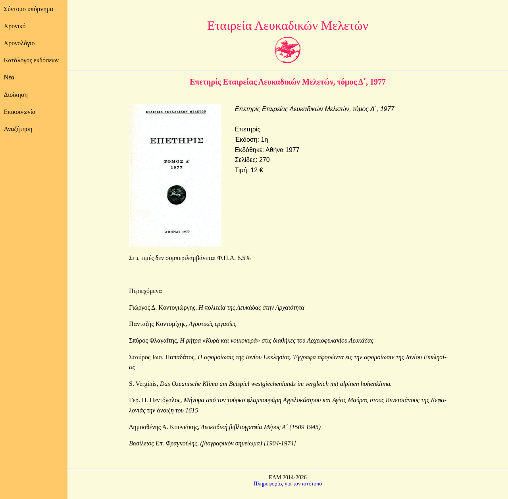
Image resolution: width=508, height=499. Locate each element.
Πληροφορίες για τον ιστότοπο (288, 484)
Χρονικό (15, 26)
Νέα (9, 77)
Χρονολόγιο (19, 43)
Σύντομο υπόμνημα (29, 9)
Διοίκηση (16, 94)
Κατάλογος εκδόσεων (31, 60)
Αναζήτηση (18, 128)
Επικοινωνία (20, 111)
